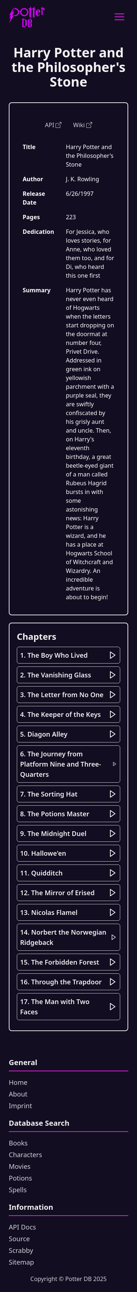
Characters (25, 1154)
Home (18, 1082)
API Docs (22, 1227)
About (18, 1094)
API (53, 125)
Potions (20, 1178)
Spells (18, 1189)
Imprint (20, 1105)
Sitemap (21, 1262)
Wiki (82, 125)
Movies (19, 1166)
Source (19, 1238)
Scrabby (21, 1250)
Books (18, 1143)
